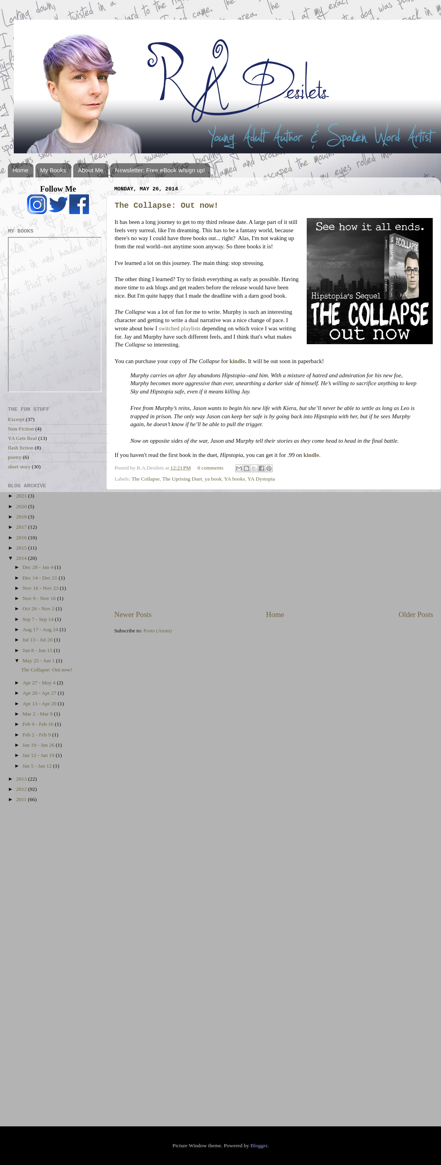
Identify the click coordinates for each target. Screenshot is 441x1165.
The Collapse (146, 479)
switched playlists (179, 328)
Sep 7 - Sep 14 (38, 619)
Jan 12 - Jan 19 (39, 755)
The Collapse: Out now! (167, 205)
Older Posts (415, 614)
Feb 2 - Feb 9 (37, 735)
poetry (15, 457)
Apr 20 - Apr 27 (40, 693)
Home (20, 170)
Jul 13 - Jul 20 (38, 640)
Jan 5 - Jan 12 (37, 766)
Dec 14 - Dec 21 (40, 578)
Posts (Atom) (157, 631)
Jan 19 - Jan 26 (39, 745)
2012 (22, 789)
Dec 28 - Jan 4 (38, 567)
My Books (53, 170)
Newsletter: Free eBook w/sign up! (160, 170)
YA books (234, 479)
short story (19, 467)
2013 (22, 779)
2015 (22, 548)
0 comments (211, 468)
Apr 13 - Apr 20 (40, 703)
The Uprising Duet (182, 479)
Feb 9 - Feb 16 (38, 724)
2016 (22, 538)
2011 (22, 799)
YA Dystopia (261, 479)
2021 (22, 496)
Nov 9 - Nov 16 (39, 598)
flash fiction (20, 448)
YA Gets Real (22, 438)
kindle (237, 361)
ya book (213, 479)
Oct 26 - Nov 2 (39, 608)
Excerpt (16, 419)
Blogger (258, 1145)
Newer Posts (133, 614)
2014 (22, 558)
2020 (22, 506)
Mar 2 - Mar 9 (38, 714)
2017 (22, 527)
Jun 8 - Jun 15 (38, 650)
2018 (22, 517)
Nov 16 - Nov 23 (41, 588)
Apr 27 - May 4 (39, 683)
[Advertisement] (274, 549)
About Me (90, 170)
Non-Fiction (21, 429)
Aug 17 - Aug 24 (40, 629)
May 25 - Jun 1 (39, 661)
